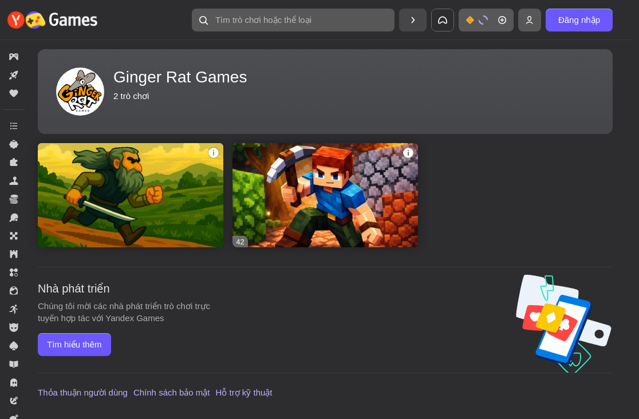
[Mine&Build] (325, 195)
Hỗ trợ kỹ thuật (244, 392)
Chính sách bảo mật (171, 392)
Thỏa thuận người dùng (83, 392)
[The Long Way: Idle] (130, 195)
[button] (293, 20)
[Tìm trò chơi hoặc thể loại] (293, 20)
